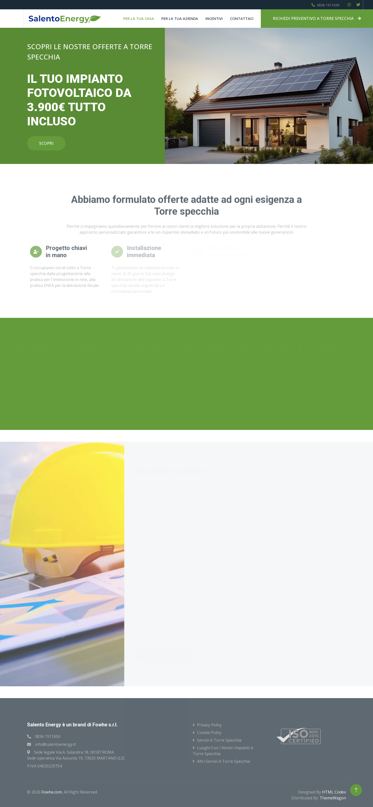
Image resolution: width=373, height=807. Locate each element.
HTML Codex (334, 792)
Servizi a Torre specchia (219, 740)
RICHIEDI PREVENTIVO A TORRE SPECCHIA (317, 18)
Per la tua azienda (179, 18)
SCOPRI (46, 143)
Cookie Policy (209, 732)
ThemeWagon (333, 798)
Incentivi (214, 18)
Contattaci (241, 18)
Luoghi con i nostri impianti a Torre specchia (223, 750)
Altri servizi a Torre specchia (223, 761)
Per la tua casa (138, 18)
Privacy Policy (209, 725)
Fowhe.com (51, 792)
